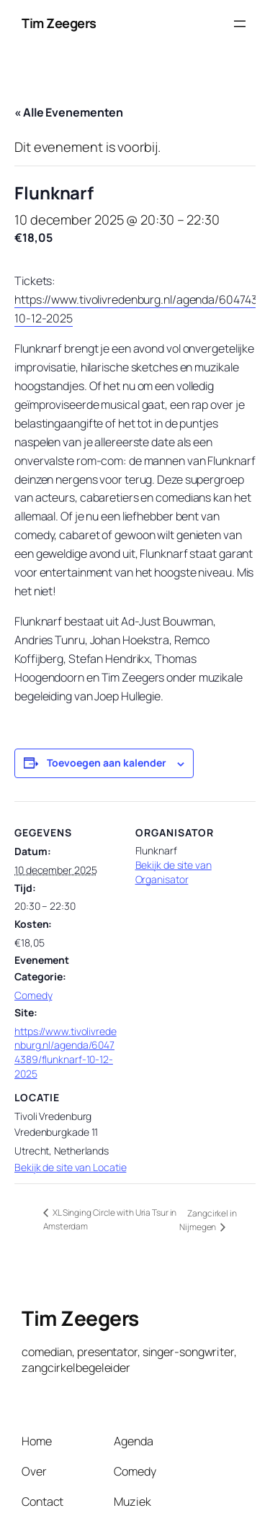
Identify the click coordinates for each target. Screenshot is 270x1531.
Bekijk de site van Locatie (70, 1167)
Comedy (33, 995)
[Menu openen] (239, 23)
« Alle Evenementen (68, 112)
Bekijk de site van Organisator (173, 872)
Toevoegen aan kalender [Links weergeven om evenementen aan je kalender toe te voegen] (106, 762)
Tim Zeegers (59, 23)
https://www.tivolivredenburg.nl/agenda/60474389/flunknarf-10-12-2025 (65, 1052)
